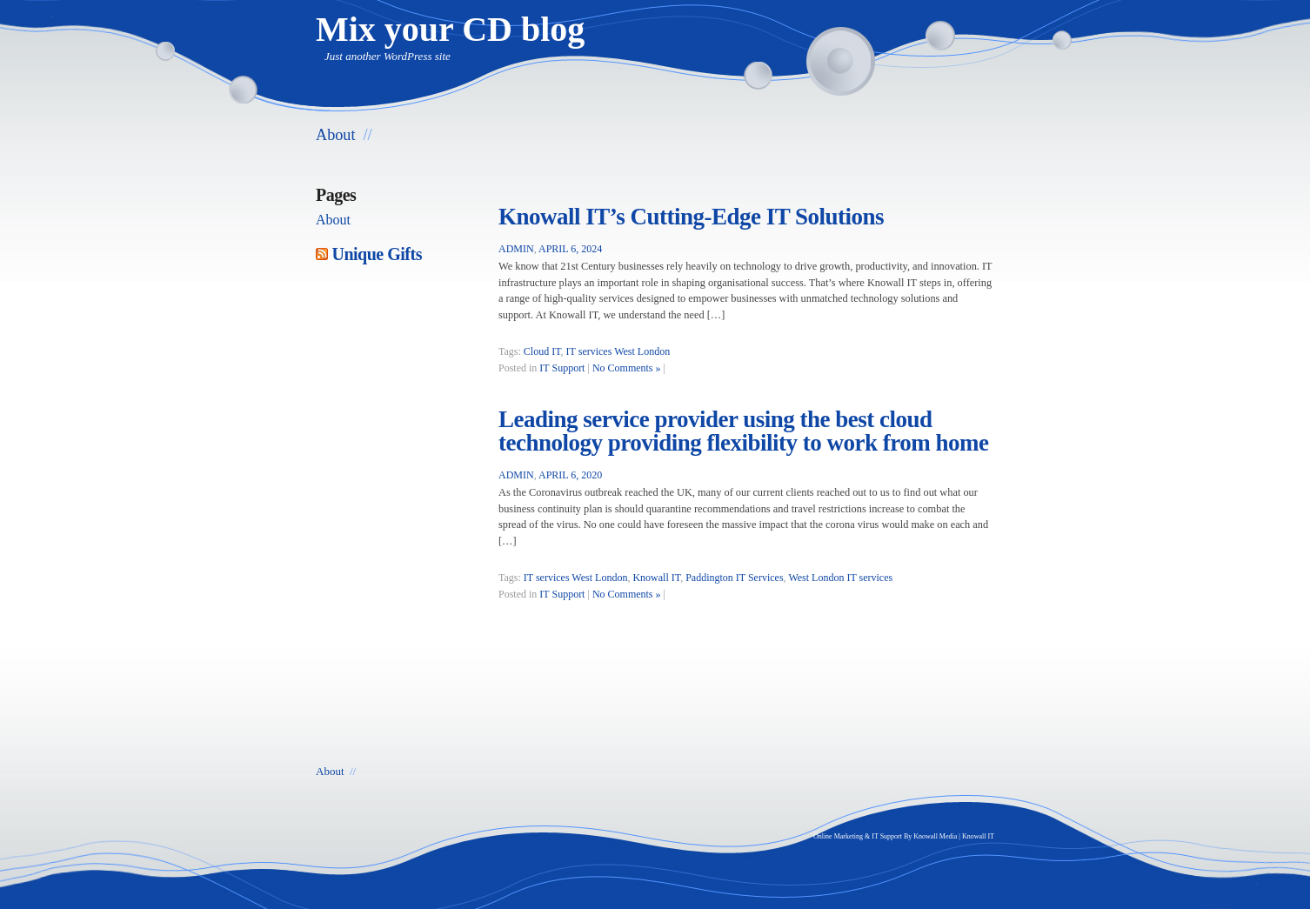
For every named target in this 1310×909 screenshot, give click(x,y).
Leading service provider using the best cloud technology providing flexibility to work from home (743, 431)
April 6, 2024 (570, 249)
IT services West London (618, 351)
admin (516, 249)
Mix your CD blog (450, 29)
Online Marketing (838, 836)
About (335, 135)
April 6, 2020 (570, 475)
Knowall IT (656, 577)
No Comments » (626, 368)
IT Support (562, 368)
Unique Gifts (377, 254)
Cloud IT (542, 351)
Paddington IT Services (734, 577)
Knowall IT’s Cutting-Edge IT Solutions (691, 217)
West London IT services (840, 577)
